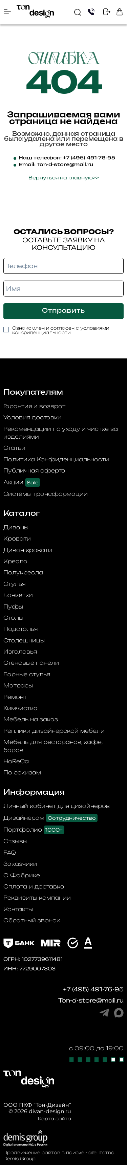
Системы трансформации (45, 493)
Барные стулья (26, 674)
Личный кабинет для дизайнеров (56, 806)
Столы (13, 617)
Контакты (18, 909)
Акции (21, 482)
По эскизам (22, 772)
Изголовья (20, 651)
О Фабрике (21, 875)
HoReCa (16, 761)
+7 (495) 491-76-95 (89, 158)
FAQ (9, 852)
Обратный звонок (31, 920)
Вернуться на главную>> (63, 177)
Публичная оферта (34, 470)
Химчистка (20, 708)
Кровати (17, 538)
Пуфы (13, 606)
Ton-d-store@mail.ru (65, 164)
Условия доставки (32, 417)
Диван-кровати (27, 550)
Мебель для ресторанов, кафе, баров (52, 746)
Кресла (15, 561)
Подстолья (20, 628)
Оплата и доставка (33, 886)
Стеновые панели (31, 662)
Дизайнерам (50, 818)
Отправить (63, 311)
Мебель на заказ (30, 719)
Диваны (15, 527)
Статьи (14, 447)
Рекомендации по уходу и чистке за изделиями (60, 432)
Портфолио (33, 830)
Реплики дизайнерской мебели (54, 730)
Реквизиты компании (37, 897)
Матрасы (18, 685)
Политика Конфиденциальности (56, 459)
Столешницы (24, 640)
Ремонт (15, 697)
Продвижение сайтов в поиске (43, 1152)
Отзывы (15, 841)
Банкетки (18, 595)
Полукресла (23, 572)
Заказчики (20, 863)
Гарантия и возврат (34, 406)
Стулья (14, 583)
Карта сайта (54, 1118)
